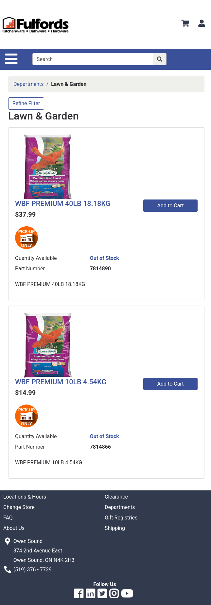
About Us (14, 528)
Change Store (19, 507)
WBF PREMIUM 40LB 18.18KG (62, 203)
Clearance (116, 497)
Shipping (115, 528)
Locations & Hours (24, 497)
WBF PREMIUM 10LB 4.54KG (60, 382)
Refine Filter (26, 103)
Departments (28, 84)
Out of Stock (104, 258)
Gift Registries (121, 518)
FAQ (8, 518)
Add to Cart (170, 205)
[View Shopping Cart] (185, 24)
